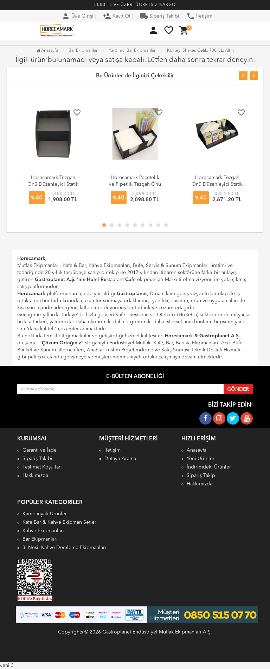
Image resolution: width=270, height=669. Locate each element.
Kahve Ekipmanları (43, 530)
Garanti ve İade (39, 450)
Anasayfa (47, 51)
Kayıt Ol (116, 16)
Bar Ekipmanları (40, 539)
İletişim (199, 16)
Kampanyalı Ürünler (44, 513)
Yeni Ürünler (200, 458)
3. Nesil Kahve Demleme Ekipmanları (64, 547)
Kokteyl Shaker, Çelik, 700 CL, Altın (200, 51)
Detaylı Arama (120, 458)
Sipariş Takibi (159, 16)
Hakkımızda (35, 475)
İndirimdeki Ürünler (209, 467)
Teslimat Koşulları (42, 467)
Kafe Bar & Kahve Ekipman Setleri (60, 522)
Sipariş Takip (201, 475)
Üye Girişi (78, 16)
